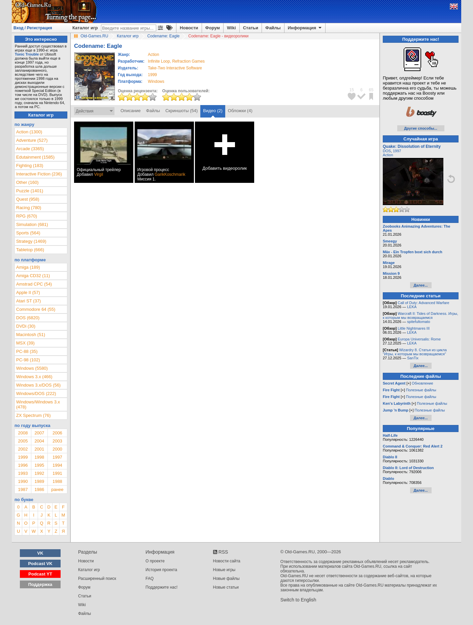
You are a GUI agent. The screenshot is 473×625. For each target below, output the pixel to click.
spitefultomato (418, 322)
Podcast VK (40, 563)
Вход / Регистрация (32, 28)
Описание (131, 110)
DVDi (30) (25, 326)
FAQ (149, 578)
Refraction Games (188, 61)
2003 (57, 440)
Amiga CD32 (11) (33, 275)
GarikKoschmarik (170, 174)
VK (40, 553)
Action (388, 155)
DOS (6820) (27, 317)
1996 (23, 465)
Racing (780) (28, 207)
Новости (189, 27)
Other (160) (27, 182)
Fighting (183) (29, 165)
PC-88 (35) (27, 351)
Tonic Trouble (27, 54)
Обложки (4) (240, 110)
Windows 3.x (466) (34, 376)
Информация (305, 28)
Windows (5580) (32, 368)
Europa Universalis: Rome (419, 339)
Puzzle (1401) (29, 190)
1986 (39, 489)
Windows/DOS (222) (36, 393)
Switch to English (298, 599)
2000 (57, 449)
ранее (57, 489)
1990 (23, 481)
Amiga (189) (28, 267)
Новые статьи (226, 587)
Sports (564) (28, 232)
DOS (387, 151)
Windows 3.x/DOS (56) (38, 385)
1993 (23, 473)
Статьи (250, 27)
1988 (57, 481)
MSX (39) (25, 343)
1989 (39, 481)
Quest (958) (27, 199)
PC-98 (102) (28, 359)
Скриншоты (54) (181, 110)
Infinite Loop (159, 61)
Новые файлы (226, 578)
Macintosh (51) (30, 334)
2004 (39, 440)
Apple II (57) (28, 292)
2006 (57, 432)
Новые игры (224, 569)
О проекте (155, 561)
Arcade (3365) (30, 148)
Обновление (422, 383)
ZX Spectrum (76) (33, 415)
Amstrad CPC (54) (34, 284)
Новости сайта (226, 561)
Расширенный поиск (97, 578)
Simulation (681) (32, 224)
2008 (23, 432)
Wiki (231, 27)
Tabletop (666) (30, 249)
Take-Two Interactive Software (175, 68)
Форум (212, 27)
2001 (39, 449)
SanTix (412, 358)
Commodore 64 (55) (35, 309)
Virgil (98, 174)
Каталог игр (85, 27)
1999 (152, 74)
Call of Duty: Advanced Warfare (423, 303)
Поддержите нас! (161, 587)
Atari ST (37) (28, 300)
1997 (57, 457)
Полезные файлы (421, 390)
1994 (57, 465)
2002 (23, 449)
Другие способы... (420, 128)
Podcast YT (40, 574)
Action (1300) (29, 131)
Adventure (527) (31, 140)
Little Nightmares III (414, 328)
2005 (23, 440)
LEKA (411, 307)
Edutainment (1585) (35, 157)
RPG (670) (26, 216)
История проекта (161, 569)
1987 (23, 489)
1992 (39, 473)
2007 (39, 432)
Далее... (420, 285)
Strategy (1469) (31, 241)
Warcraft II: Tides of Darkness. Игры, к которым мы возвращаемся (420, 315)
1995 (39, 465)
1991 (57, 473)
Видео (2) (212, 110)
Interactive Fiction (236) (39, 173)
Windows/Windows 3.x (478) (38, 404)
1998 (39, 457)
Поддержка (40, 584)
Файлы (273, 27)
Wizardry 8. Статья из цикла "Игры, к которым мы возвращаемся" (415, 352)
